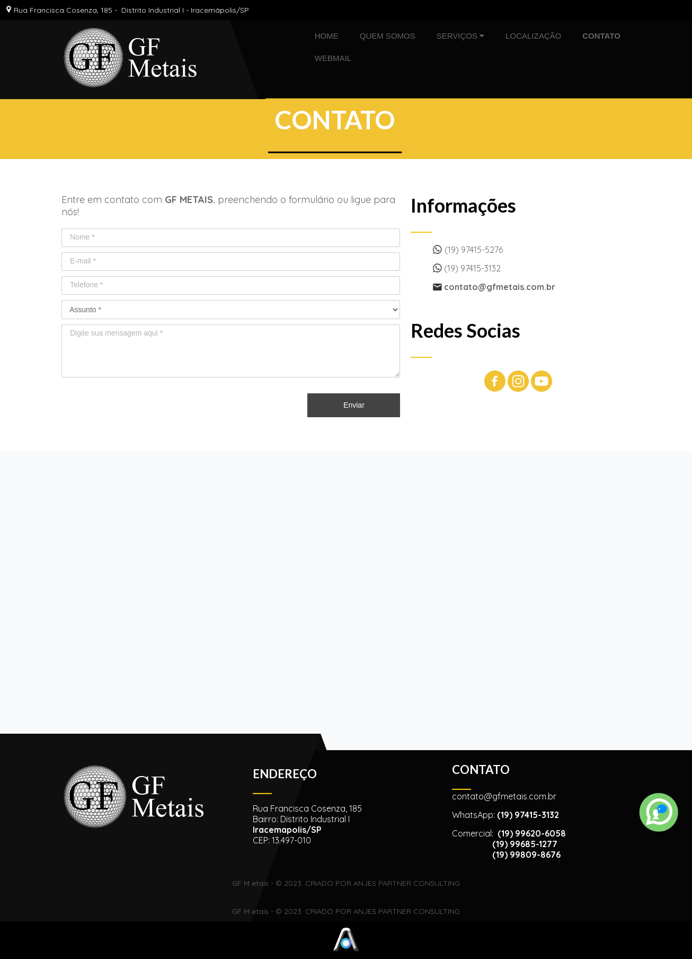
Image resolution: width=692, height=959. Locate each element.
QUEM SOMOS (387, 35)
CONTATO (601, 35)
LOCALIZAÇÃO (533, 35)
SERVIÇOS (460, 35)
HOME (327, 35)
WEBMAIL (333, 58)
